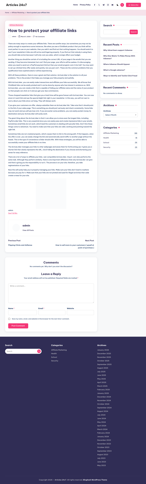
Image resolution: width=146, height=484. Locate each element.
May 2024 (101, 422)
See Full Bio (12, 213)
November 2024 (104, 400)
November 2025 (104, 357)
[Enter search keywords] (23, 351)
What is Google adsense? (114, 70)
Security (106, 147)
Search (107, 25)
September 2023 (104, 451)
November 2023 (104, 444)
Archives (107, 111)
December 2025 (104, 353)
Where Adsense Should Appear (116, 64)
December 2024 (104, 397)
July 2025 (101, 371)
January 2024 (103, 436)
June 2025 (101, 375)
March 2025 (102, 386)
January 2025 (103, 393)
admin (26, 225)
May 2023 (101, 465)
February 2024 (103, 433)
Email (41, 308)
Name (11, 308)
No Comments (39, 36)
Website (70, 308)
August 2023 (102, 454)
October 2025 (103, 361)
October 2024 (103, 404)
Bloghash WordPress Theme (95, 480)
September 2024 (104, 408)
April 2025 (101, 382)
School (106, 142)
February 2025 (103, 389)
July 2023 (101, 458)
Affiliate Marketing (16, 25)
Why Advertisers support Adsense (117, 50)
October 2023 (103, 447)
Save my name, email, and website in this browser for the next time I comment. (40, 319)
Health (106, 138)
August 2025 (102, 368)
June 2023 (101, 462)
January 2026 (103, 350)
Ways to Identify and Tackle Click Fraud (120, 76)
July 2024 (101, 415)
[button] (133, 5)
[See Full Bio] (18, 213)
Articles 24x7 (16, 5)
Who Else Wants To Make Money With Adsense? (119, 57)
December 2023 (104, 440)
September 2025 (104, 364)
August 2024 (102, 411)
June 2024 (101, 418)
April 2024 (101, 426)
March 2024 (102, 429)
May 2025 (101, 379)
